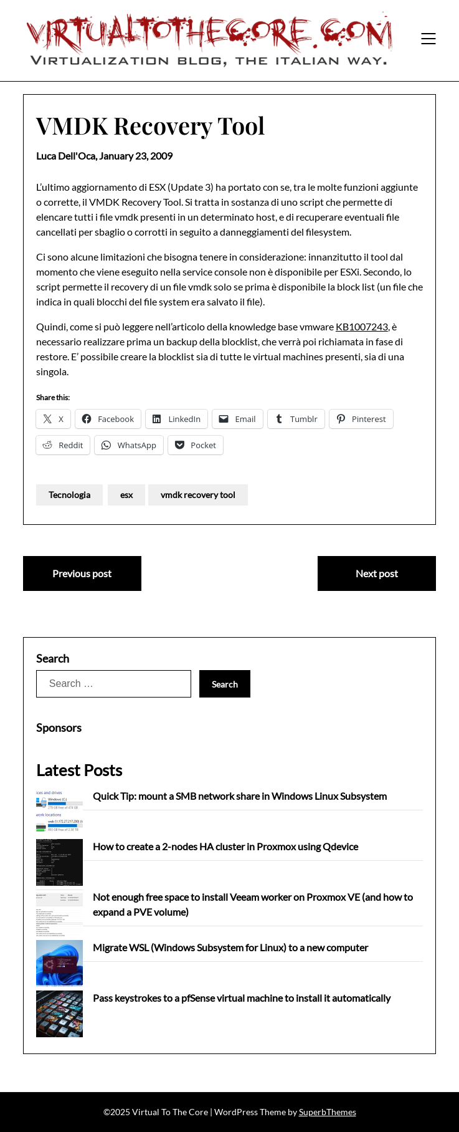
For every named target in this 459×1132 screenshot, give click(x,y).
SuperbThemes (327, 1111)
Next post (377, 573)
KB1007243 (362, 326)
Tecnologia (69, 494)
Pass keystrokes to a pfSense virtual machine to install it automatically (241, 998)
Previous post (81, 573)
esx (126, 494)
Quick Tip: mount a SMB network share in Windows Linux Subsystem (240, 796)
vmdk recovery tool (198, 494)
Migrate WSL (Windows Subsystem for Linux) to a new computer (230, 947)
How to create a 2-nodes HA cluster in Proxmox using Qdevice (225, 846)
